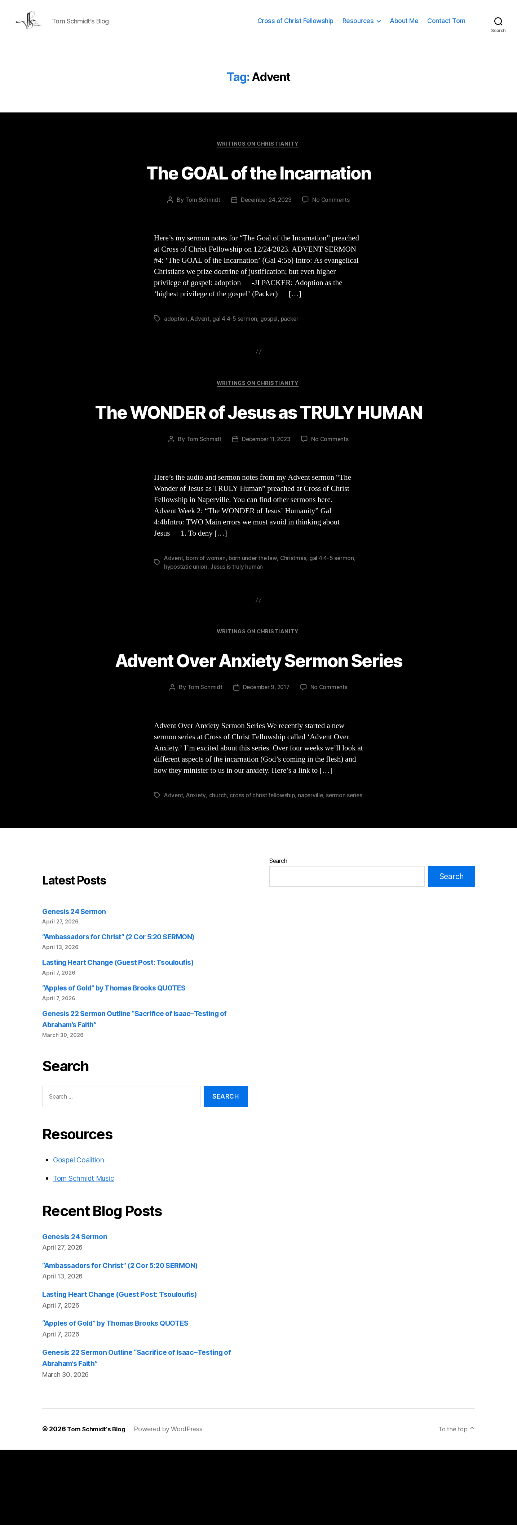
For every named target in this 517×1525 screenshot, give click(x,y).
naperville (313, 861)
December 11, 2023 (266, 478)
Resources (358, 26)
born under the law (254, 597)
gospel (270, 330)
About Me (404, 26)
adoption (176, 330)
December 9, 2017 (266, 754)
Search (278, 936)
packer (292, 330)
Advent (200, 330)
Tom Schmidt (200, 211)
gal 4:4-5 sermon (235, 330)
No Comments (333, 211)
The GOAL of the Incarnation (258, 183)
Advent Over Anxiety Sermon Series (258, 712)
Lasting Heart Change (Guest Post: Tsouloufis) (124, 1037)
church (218, 861)
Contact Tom (446, 26)
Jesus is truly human (237, 605)
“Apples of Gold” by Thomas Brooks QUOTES (121, 1063)
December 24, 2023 (265, 211)
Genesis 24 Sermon (76, 986)
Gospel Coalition (81, 1235)
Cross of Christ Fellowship (295, 26)
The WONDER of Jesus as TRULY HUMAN (258, 437)
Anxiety (197, 861)
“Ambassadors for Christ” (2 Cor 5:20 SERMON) (126, 1012)
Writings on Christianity (258, 155)
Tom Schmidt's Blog (98, 1504)
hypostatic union (186, 605)
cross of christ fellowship (263, 861)
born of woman (207, 597)
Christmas (295, 597)
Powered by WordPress (172, 1504)
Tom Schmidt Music (87, 1253)
